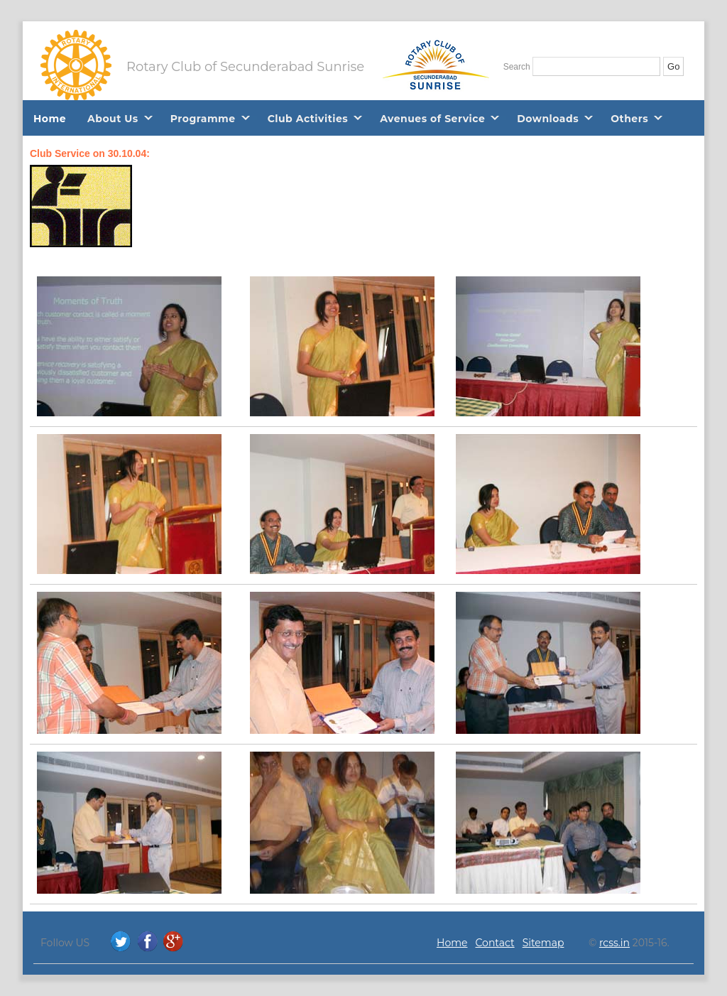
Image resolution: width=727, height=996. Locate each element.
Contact (495, 942)
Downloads (548, 118)
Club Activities (308, 118)
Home (49, 118)
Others (629, 118)
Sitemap (543, 942)
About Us (112, 118)
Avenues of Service (432, 118)
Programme (203, 118)
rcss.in (614, 942)
